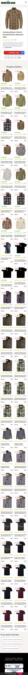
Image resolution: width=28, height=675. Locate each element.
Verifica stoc (16, 52)
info (12, 91)
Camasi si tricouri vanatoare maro (12, 639)
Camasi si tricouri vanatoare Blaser (12, 644)
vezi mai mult (8, 47)
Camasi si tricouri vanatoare (10, 648)
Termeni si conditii (11, 658)
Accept (20, 673)
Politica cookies (18, 660)
